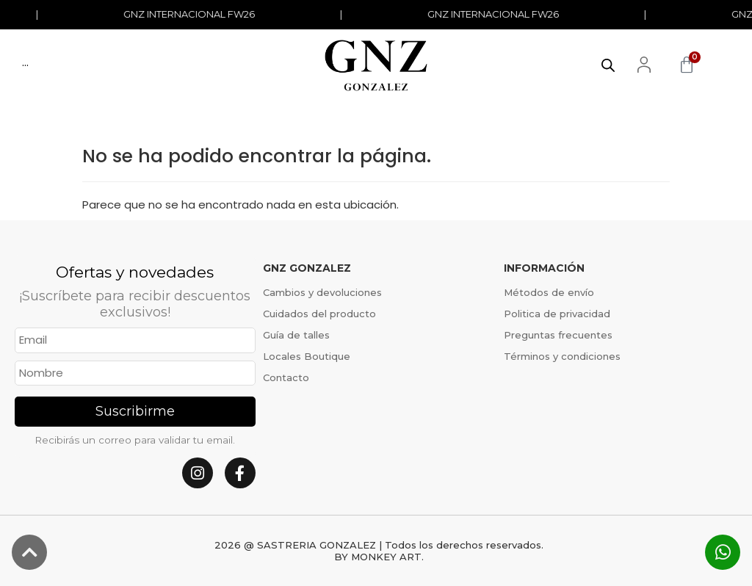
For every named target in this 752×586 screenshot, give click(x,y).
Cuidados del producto (319, 313)
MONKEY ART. (387, 557)
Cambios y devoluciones (322, 292)
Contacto (286, 377)
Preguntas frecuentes (558, 335)
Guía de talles (296, 335)
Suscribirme (135, 411)
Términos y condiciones (562, 356)
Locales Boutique (306, 356)
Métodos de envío (549, 292)
